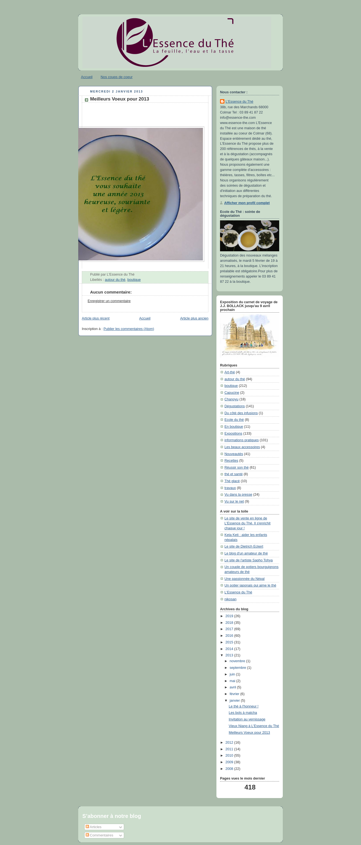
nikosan (230, 599)
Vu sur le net (234, 501)
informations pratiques (241, 440)
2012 (230, 742)
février (235, 694)
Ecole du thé (234, 420)
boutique (134, 280)
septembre (238, 668)
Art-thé (229, 372)
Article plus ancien (194, 318)
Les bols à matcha (243, 713)
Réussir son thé (236, 467)
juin (233, 674)
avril (233, 687)
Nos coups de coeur (117, 77)
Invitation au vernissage (247, 719)
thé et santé (233, 474)
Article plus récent (95, 318)
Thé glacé (232, 481)
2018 (230, 623)
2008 (230, 769)
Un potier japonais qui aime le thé (250, 585)
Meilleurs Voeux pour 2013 (119, 99)
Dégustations (234, 406)
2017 (230, 629)
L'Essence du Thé (239, 102)
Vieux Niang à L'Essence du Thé (254, 726)
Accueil (87, 77)
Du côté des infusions (241, 413)
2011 (230, 749)
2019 (230, 616)
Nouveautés (233, 454)
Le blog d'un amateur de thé (246, 553)
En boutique (233, 427)
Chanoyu (231, 399)
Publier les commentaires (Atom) (129, 329)
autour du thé (115, 280)
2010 (230, 755)
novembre (238, 661)
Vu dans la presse (238, 495)
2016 (230, 636)
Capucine (231, 393)
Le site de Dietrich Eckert (243, 546)
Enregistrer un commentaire (109, 301)
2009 (230, 762)
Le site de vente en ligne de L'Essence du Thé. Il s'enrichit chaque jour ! (247, 523)
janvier (235, 701)
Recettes (231, 461)
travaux (230, 488)
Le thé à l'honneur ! (244, 706)
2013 (230, 655)
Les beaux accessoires (242, 447)
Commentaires (99, 835)
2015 (230, 642)
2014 (230, 649)
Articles (94, 827)
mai (233, 681)
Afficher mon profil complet (247, 203)
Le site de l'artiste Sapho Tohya (248, 560)
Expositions (233, 433)
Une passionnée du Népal (244, 579)
